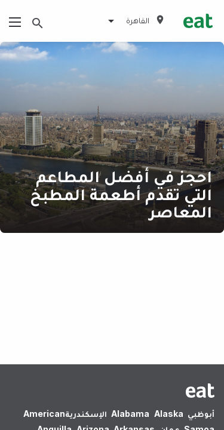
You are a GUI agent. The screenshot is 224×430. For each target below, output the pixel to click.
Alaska (168, 413)
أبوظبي (201, 413)
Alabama (130, 413)
